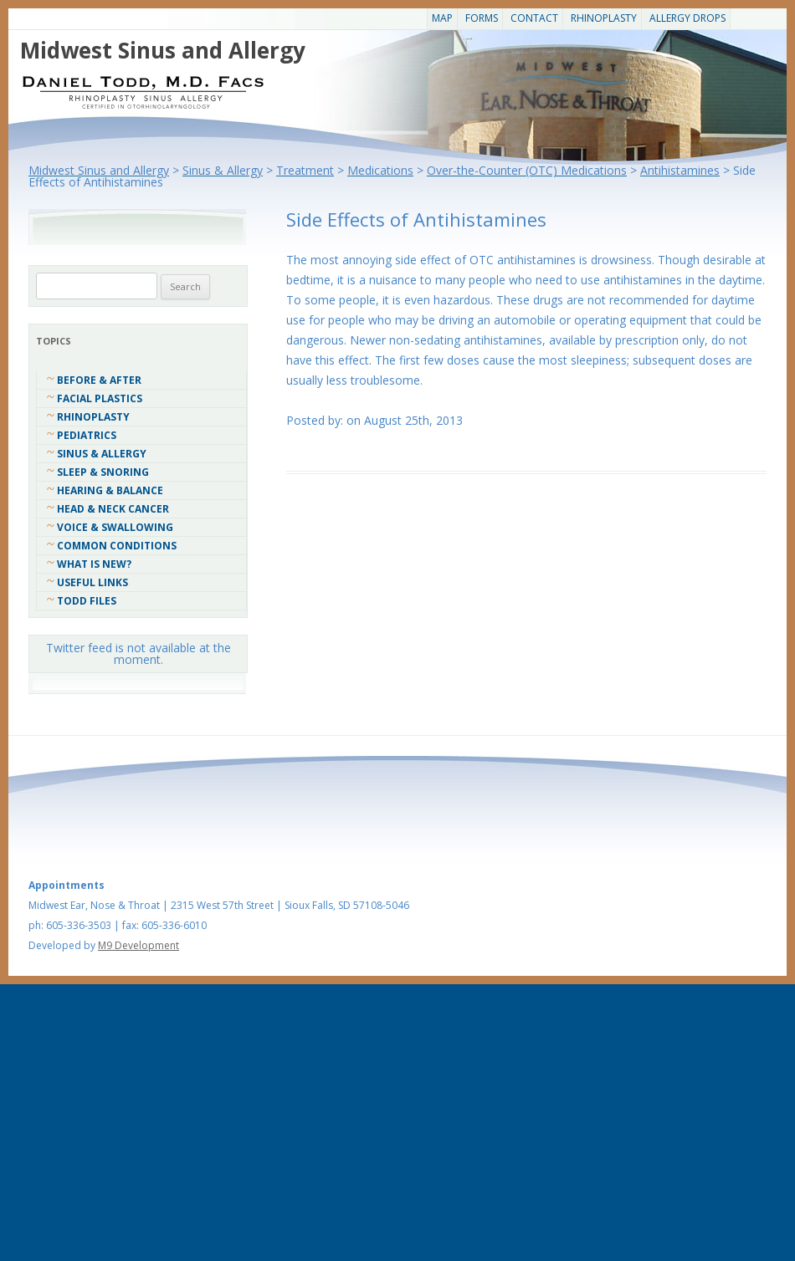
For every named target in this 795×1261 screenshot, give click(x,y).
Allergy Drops (687, 18)
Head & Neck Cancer (113, 509)
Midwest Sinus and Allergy (162, 50)
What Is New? (94, 564)
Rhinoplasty (604, 18)
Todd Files (86, 601)
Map (442, 18)
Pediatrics (86, 435)
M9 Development (138, 945)
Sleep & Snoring (103, 472)
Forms (481, 18)
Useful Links (92, 582)
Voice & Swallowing (115, 527)
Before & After (99, 380)
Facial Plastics (99, 398)
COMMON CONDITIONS (117, 546)
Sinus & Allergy (101, 454)
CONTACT (534, 18)
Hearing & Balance (110, 490)
